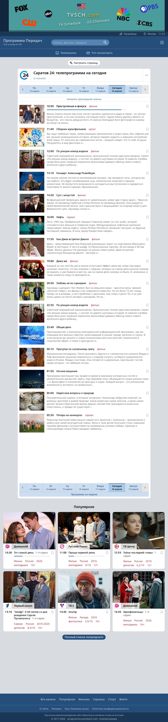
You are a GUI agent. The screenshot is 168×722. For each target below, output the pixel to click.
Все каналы (48, 699)
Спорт (112, 699)
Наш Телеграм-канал (77, 708)
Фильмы (84, 699)
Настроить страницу (86, 62)
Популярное (67, 699)
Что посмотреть (99, 53)
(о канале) (40, 78)
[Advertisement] (83, 458)
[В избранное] (147, 106)
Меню (146, 75)
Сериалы (99, 699)
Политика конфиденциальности (110, 708)
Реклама (56, 708)
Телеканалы (66, 53)
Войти (123, 699)
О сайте (43, 708)
